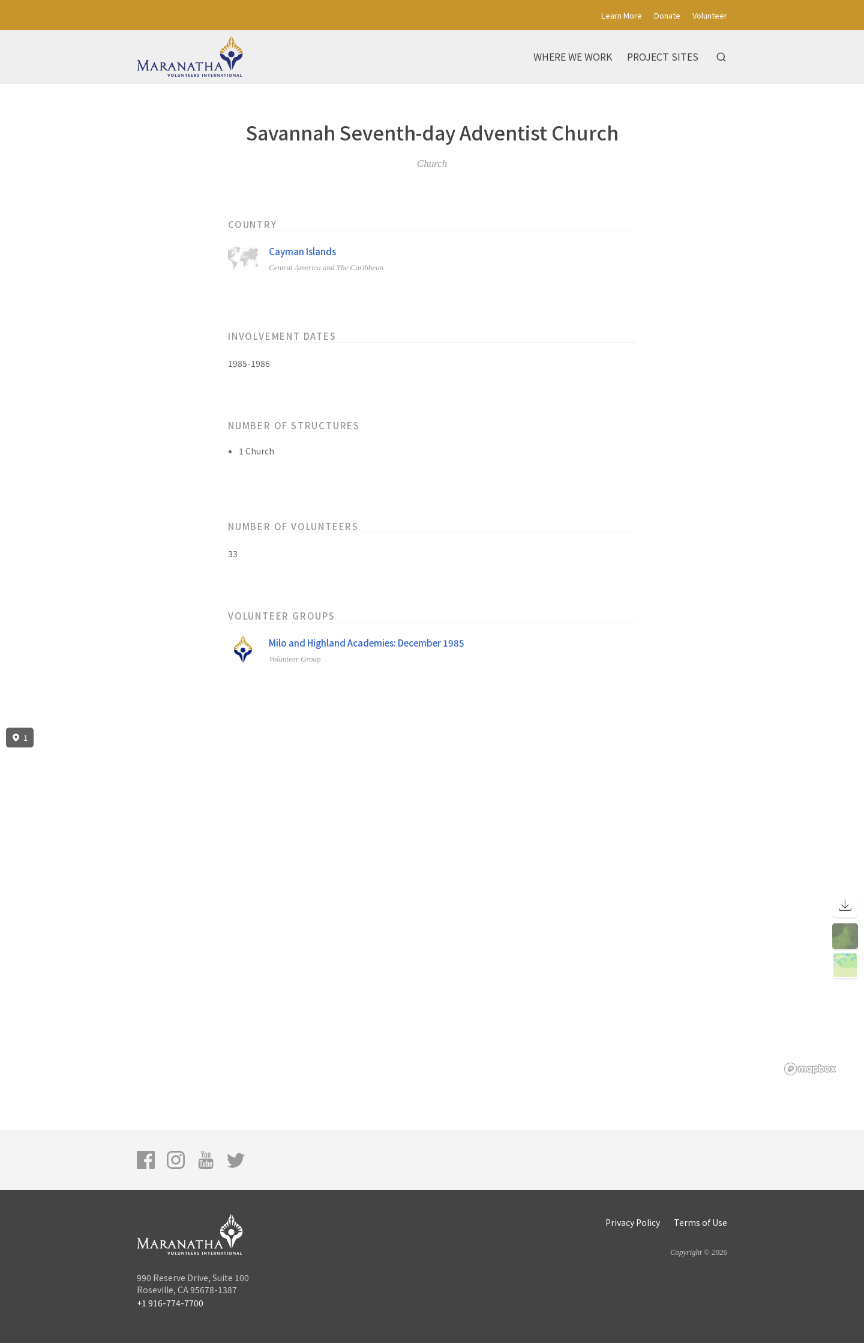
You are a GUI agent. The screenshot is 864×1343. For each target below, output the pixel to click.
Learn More (621, 15)
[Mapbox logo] (810, 1069)
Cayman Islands (302, 251)
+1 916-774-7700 (170, 1303)
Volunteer (709, 15)
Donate (667, 15)
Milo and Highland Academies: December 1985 (366, 642)
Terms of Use (700, 1222)
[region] (432, 902)
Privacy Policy (632, 1222)
